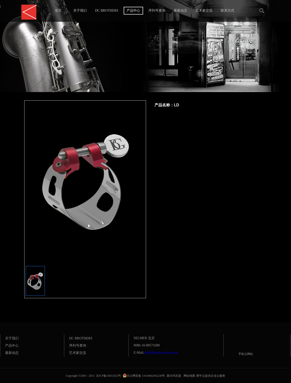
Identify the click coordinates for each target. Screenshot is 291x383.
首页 (58, 10)
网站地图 (188, 375)
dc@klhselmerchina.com (161, 352)
